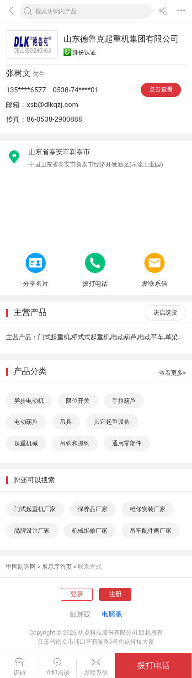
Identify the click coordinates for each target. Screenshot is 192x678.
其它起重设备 (112, 421)
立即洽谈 (57, 667)
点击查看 (161, 89)
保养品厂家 (92, 509)
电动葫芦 (26, 421)
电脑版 (111, 614)
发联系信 (96, 667)
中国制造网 (21, 566)
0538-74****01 (75, 90)
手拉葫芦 (124, 400)
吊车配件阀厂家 (150, 530)
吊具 (66, 421)
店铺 (19, 667)
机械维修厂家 (89, 530)
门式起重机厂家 (35, 509)
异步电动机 (29, 400)
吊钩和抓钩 (75, 443)
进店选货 (165, 312)
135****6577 (26, 90)
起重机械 (26, 443)
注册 (115, 594)
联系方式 (89, 566)
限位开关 (78, 400)
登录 (76, 594)
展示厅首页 (57, 566)
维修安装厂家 (147, 509)
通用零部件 (127, 443)
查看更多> (172, 372)
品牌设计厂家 (32, 530)
